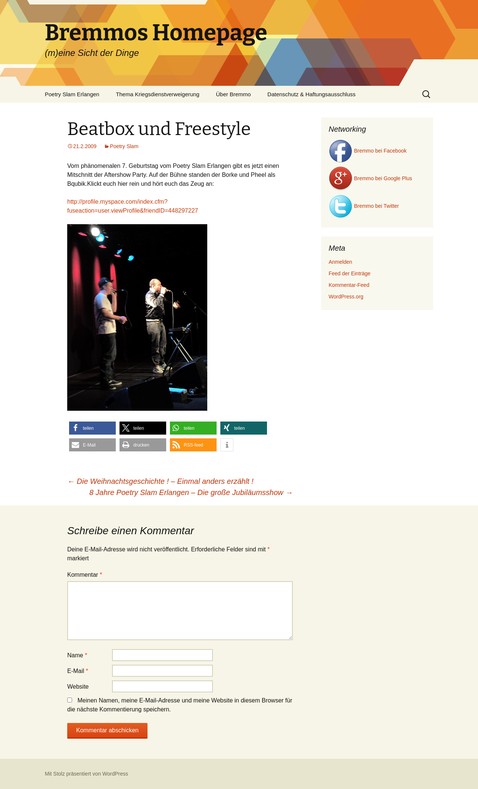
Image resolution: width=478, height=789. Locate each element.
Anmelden (340, 262)
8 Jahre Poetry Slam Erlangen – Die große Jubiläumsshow (191, 492)
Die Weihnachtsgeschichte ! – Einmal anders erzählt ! (160, 481)
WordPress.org (346, 297)
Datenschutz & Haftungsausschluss (311, 94)
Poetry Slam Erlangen (72, 94)
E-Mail (77, 671)
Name (77, 655)
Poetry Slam (124, 146)
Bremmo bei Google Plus (370, 178)
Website (78, 686)
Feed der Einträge (349, 273)
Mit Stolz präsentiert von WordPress (86, 774)
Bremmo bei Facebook (368, 151)
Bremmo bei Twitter (364, 206)
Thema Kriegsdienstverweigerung (157, 94)
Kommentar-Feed (349, 285)
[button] (92, 428)
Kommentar (84, 575)
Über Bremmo (233, 94)
